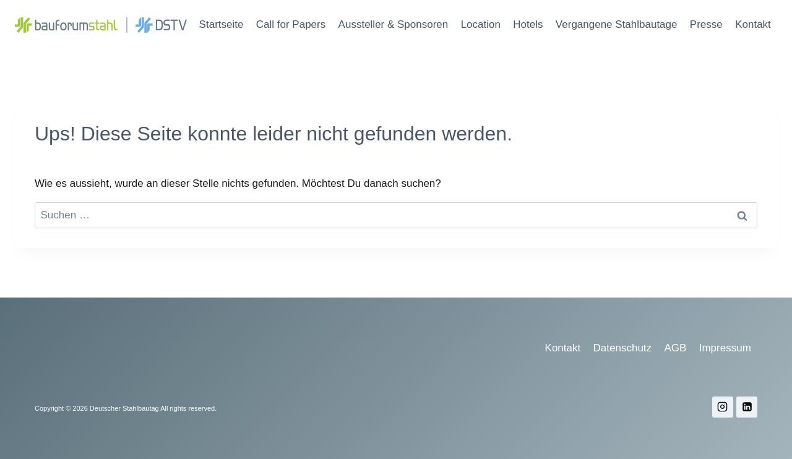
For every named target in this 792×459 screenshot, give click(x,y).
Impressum (725, 348)
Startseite (221, 24)
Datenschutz (622, 348)
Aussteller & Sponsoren (393, 24)
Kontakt (753, 24)
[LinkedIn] (746, 407)
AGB (675, 348)
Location (481, 24)
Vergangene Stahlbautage (617, 24)
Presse (706, 24)
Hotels (528, 24)
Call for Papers (290, 24)
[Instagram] (722, 407)
